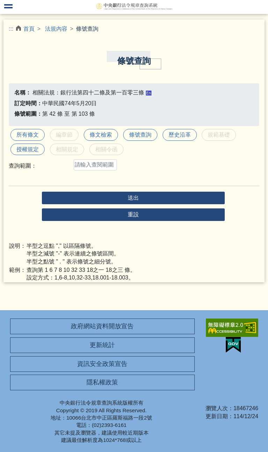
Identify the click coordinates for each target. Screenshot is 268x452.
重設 (133, 214)
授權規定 (27, 149)
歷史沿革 (180, 135)
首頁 (29, 29)
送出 (133, 198)
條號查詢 (140, 135)
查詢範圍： (23, 166)
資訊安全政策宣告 (102, 363)
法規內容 (56, 29)
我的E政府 (233, 345)
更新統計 (102, 345)
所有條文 (27, 135)
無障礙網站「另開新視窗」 (232, 328)
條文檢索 (101, 135)
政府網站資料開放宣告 (102, 326)
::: (11, 29)
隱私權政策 (102, 382)
